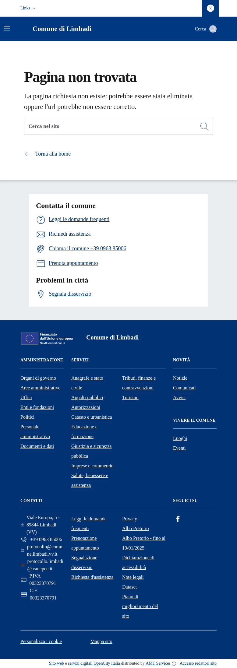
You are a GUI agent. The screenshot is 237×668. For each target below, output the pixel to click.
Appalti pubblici (87, 397)
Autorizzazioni (85, 407)
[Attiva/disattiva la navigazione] (6, 28)
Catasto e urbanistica (91, 417)
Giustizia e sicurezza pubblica (91, 451)
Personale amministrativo (35, 431)
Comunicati (184, 387)
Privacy (129, 518)
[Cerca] (204, 127)
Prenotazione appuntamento (85, 543)
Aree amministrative (40, 387)
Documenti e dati (37, 446)
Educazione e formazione (84, 431)
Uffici (26, 397)
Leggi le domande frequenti (89, 523)
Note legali (133, 577)
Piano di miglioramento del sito (140, 606)
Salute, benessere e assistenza (89, 480)
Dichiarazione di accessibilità (138, 562)
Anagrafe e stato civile (87, 382)
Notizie (180, 378)
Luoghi (180, 438)
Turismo (130, 397)
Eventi (179, 448)
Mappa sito (101, 641)
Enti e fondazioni (37, 407)
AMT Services (158, 663)
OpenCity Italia (107, 663)
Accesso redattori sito (198, 663)
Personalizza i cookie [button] (41, 641)
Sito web (56, 663)
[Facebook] (178, 519)
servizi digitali (80, 663)
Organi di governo (38, 378)
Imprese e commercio (92, 465)
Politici (27, 417)
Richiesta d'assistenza (92, 577)
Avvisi (179, 397)
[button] (28, 8)
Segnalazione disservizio (84, 562)
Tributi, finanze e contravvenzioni (139, 382)
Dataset (129, 586)
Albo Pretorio (135, 528)
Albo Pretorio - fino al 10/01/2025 (143, 543)
